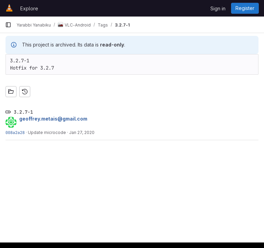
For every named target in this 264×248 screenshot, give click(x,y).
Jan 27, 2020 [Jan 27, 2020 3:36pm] (82, 132)
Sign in (218, 8)
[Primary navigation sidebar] (8, 24)
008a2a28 (15, 132)
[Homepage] (9, 8)
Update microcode (47, 132)
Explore (29, 8)
